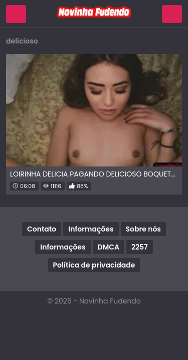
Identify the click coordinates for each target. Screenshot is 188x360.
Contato (41, 229)
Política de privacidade (94, 265)
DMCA (108, 247)
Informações (90, 229)
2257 (139, 247)
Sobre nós (143, 229)
